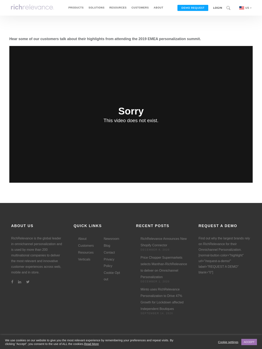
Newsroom (111, 238)
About (158, 7)
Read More (91, 344)
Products (76, 7)
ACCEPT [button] (249, 342)
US (248, 7)
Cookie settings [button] (228, 342)
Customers (140, 7)
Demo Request (192, 7)
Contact (109, 252)
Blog (107, 245)
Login (217, 7)
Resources (118, 7)
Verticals (84, 259)
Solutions (97, 7)
